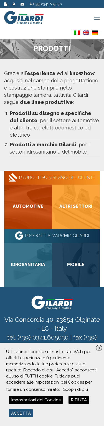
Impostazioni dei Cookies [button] (36, 399)
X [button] (99, 348)
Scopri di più (75, 389)
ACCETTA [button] (21, 413)
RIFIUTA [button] (79, 399)
